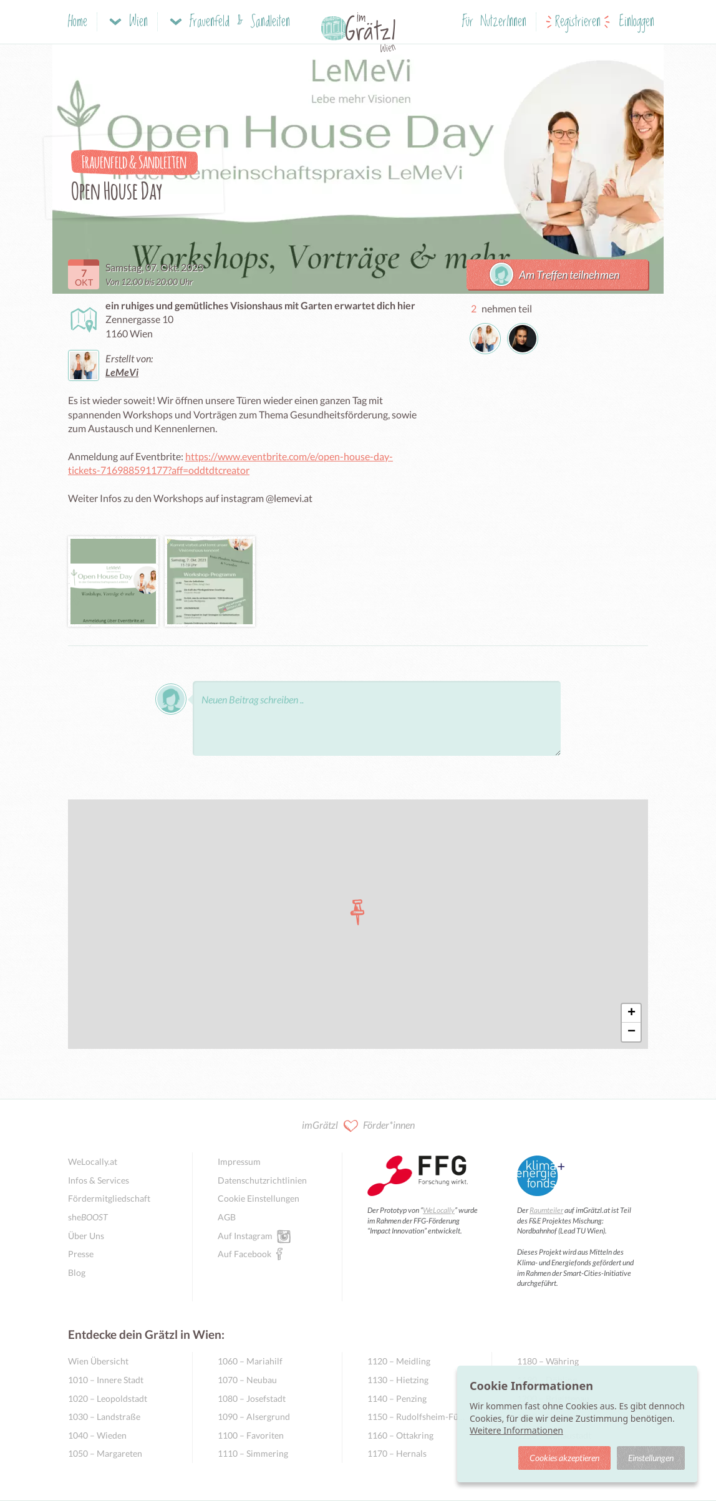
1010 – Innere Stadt (105, 1379)
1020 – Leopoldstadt (107, 1398)
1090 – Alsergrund (254, 1416)
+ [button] (631, 1013)
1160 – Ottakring (400, 1435)
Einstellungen (651, 1457)
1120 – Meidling (398, 1361)
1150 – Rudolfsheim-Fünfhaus (417, 1416)
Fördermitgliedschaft (109, 1198)
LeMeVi (121, 372)
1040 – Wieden (97, 1435)
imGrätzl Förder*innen (358, 1126)
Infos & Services (98, 1180)
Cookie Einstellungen (258, 1198)
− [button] (631, 1032)
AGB (227, 1217)
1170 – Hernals (397, 1453)
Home (77, 22)
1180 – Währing (548, 1361)
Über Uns (86, 1235)
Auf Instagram (245, 1235)
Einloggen (636, 22)
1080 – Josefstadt (252, 1398)
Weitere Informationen (516, 1430)
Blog (76, 1272)
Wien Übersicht (98, 1361)
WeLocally (439, 1210)
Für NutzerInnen (494, 22)
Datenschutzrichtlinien (262, 1180)
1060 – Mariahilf (250, 1361)
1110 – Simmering (253, 1453)
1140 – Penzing (397, 1398)
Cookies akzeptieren (564, 1457)
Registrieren (578, 22)
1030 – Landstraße (104, 1416)
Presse (81, 1253)
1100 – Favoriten (251, 1435)
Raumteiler (546, 1210)
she (88, 1217)
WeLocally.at (92, 1161)
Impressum (239, 1161)
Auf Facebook (244, 1253)
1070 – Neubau (247, 1379)
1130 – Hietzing (397, 1379)
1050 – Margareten (105, 1453)
